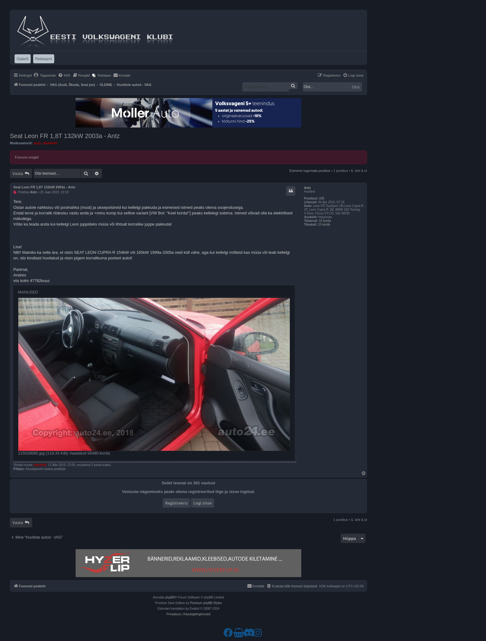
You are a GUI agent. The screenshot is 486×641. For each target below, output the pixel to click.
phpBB (170, 597)
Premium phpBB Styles (206, 603)
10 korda (325, 220)
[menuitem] (44, 75)
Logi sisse (202, 503)
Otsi (356, 87)
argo (37, 143)
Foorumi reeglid (26, 157)
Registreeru (176, 503)
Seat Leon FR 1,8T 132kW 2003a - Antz (65, 135)
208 (321, 198)
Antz (307, 188)
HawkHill (50, 143)
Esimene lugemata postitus (309, 171)
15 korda (324, 224)
